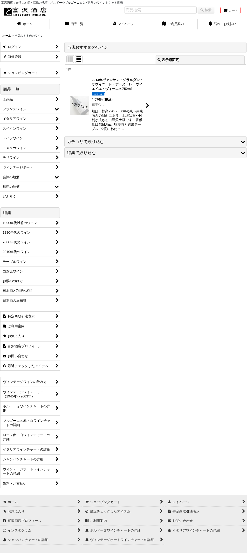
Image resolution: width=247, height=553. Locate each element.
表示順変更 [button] (168, 60)
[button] (155, 141)
